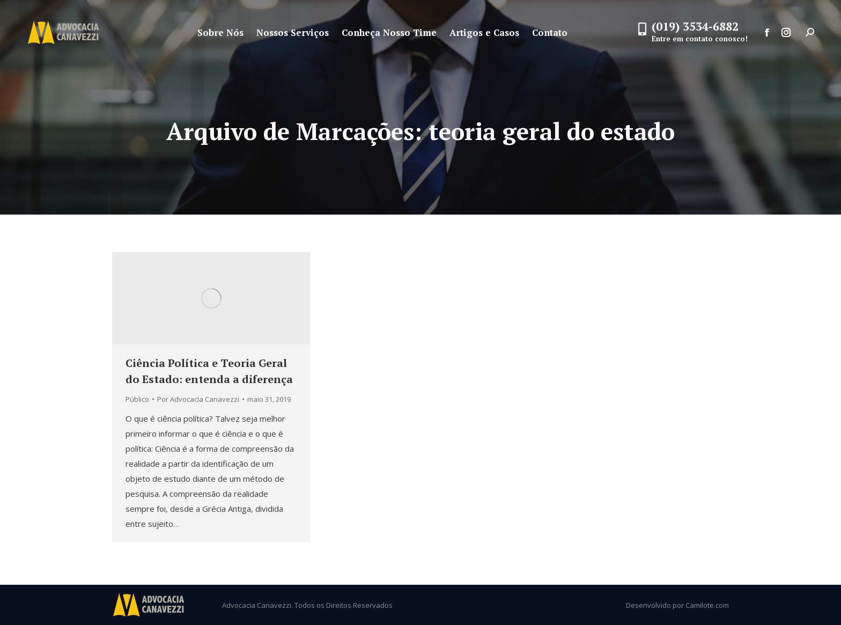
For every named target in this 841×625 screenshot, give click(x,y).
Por (198, 399)
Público (137, 399)
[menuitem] (220, 32)
